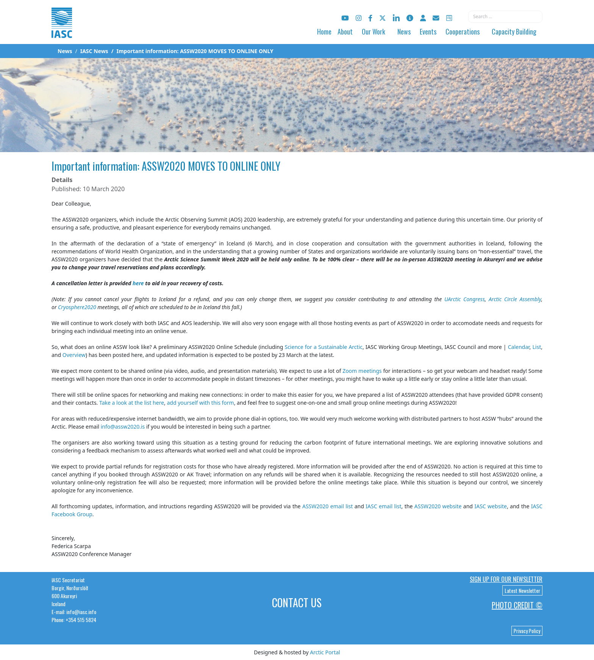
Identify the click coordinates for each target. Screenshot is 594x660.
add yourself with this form (200, 402)
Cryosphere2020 (77, 307)
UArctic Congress (464, 299)
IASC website (490, 506)
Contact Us (297, 602)
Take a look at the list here (131, 402)
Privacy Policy (527, 631)
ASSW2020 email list (327, 506)
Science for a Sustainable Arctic (323, 346)
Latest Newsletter (522, 590)
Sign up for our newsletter (506, 579)
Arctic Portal (325, 652)
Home (324, 31)
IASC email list (383, 506)
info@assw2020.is (123, 426)
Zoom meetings (361, 370)
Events (428, 31)
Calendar (519, 346)
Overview (74, 354)
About (345, 31)
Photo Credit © (517, 605)
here (138, 283)
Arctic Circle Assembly (515, 299)
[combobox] (505, 17)
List (537, 346)
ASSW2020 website (438, 506)
